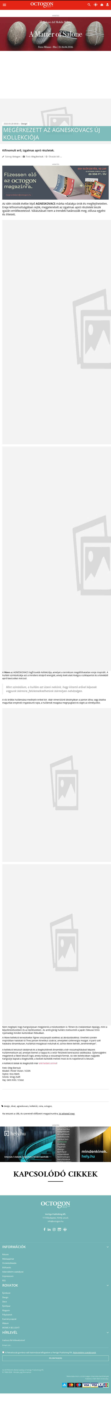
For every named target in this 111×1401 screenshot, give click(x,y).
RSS (4, 1280)
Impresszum (8, 1276)
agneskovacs (22, 1106)
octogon (48, 1106)
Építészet (6, 1293)
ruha (41, 1106)
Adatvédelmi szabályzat (13, 1271)
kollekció (34, 1106)
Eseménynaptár (9, 1319)
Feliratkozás (55, 1358)
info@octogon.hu (55, 1221)
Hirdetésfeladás (9, 1263)
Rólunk (5, 1254)
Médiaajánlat (8, 1258)
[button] (89, 5)
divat (13, 1106)
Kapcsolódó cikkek (55, 1175)
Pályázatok (7, 1314)
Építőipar (6, 1306)
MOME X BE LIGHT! (10, 1327)
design (7, 1106)
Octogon (16, 156)
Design (24, 123)
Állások (5, 1323)
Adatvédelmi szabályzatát (84, 1352)
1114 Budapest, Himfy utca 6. (56, 1217)
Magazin (6, 1310)
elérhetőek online (48, 1063)
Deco (4, 1301)
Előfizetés (6, 1267)
